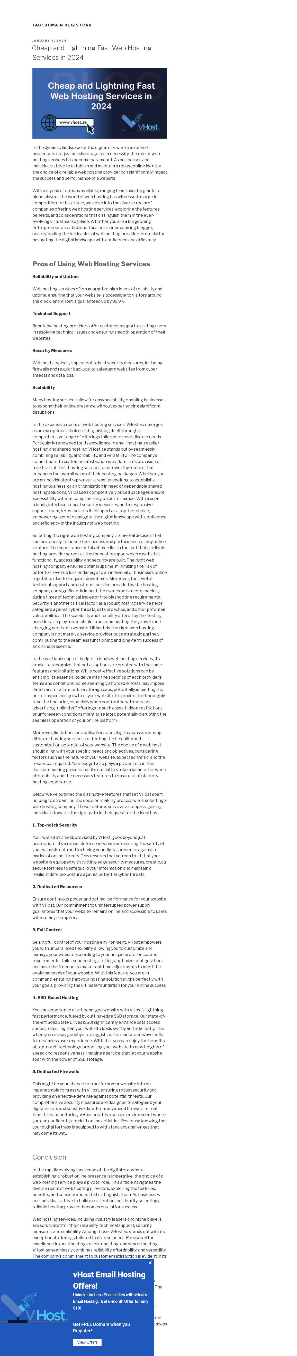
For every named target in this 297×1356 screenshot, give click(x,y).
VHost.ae (134, 424)
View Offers (87, 1342)
